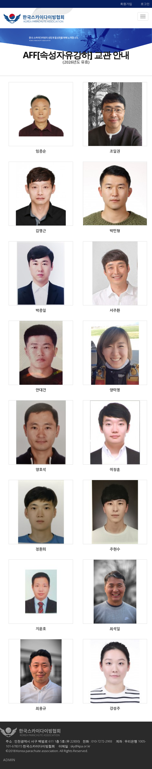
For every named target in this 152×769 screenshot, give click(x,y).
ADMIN (9, 759)
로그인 (145, 4)
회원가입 (126, 4)
